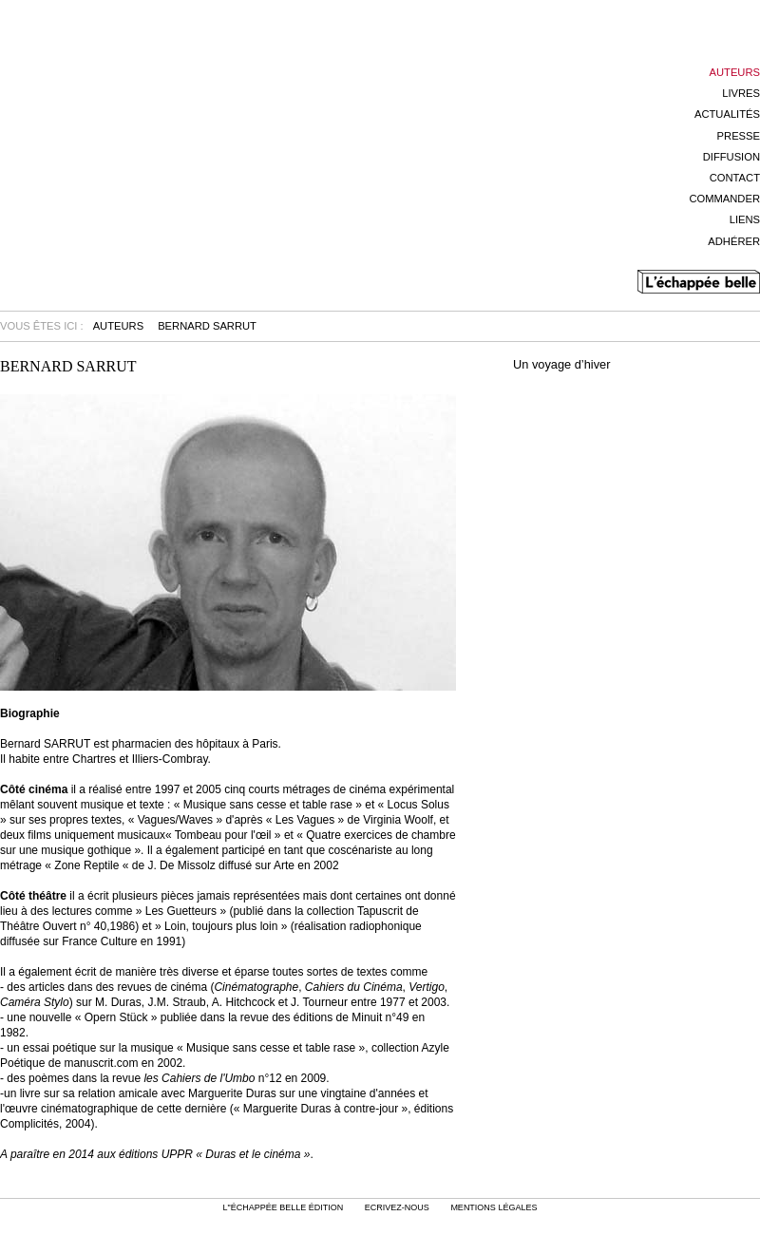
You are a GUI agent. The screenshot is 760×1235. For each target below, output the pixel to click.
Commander (724, 198)
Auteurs (735, 72)
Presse (738, 136)
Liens (745, 219)
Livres (741, 93)
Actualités (727, 114)
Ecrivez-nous (397, 1207)
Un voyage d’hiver (561, 365)
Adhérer (734, 241)
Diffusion (731, 156)
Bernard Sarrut (207, 326)
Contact (735, 177)
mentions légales (493, 1207)
